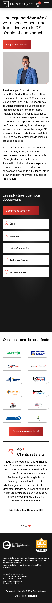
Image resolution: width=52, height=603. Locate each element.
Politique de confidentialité (15, 576)
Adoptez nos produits (17, 44)
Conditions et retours (12, 581)
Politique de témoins (12, 578)
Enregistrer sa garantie (13, 574)
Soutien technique (11, 583)
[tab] (22, 526)
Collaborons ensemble (24, 431)
